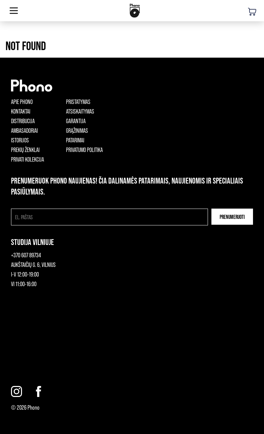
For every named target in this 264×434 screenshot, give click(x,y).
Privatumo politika (84, 149)
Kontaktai (20, 111)
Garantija (76, 121)
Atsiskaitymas (80, 111)
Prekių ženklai (25, 149)
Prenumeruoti (232, 216)
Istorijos (20, 140)
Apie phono (22, 101)
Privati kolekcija (27, 159)
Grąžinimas (77, 130)
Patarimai (75, 140)
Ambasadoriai (24, 130)
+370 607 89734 (26, 255)
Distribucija (23, 121)
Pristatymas (78, 101)
